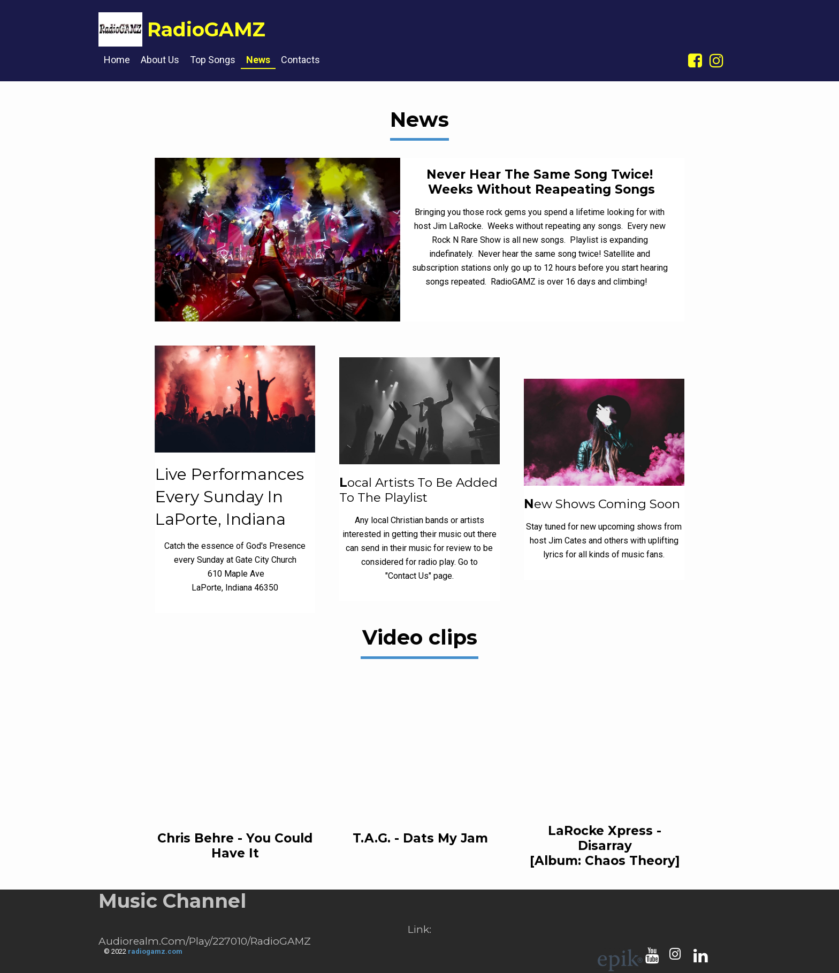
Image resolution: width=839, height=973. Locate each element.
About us (160, 59)
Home (117, 59)
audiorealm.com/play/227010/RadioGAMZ (204, 941)
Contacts (300, 59)
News (258, 59)
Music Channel (172, 901)
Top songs (212, 59)
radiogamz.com (155, 951)
